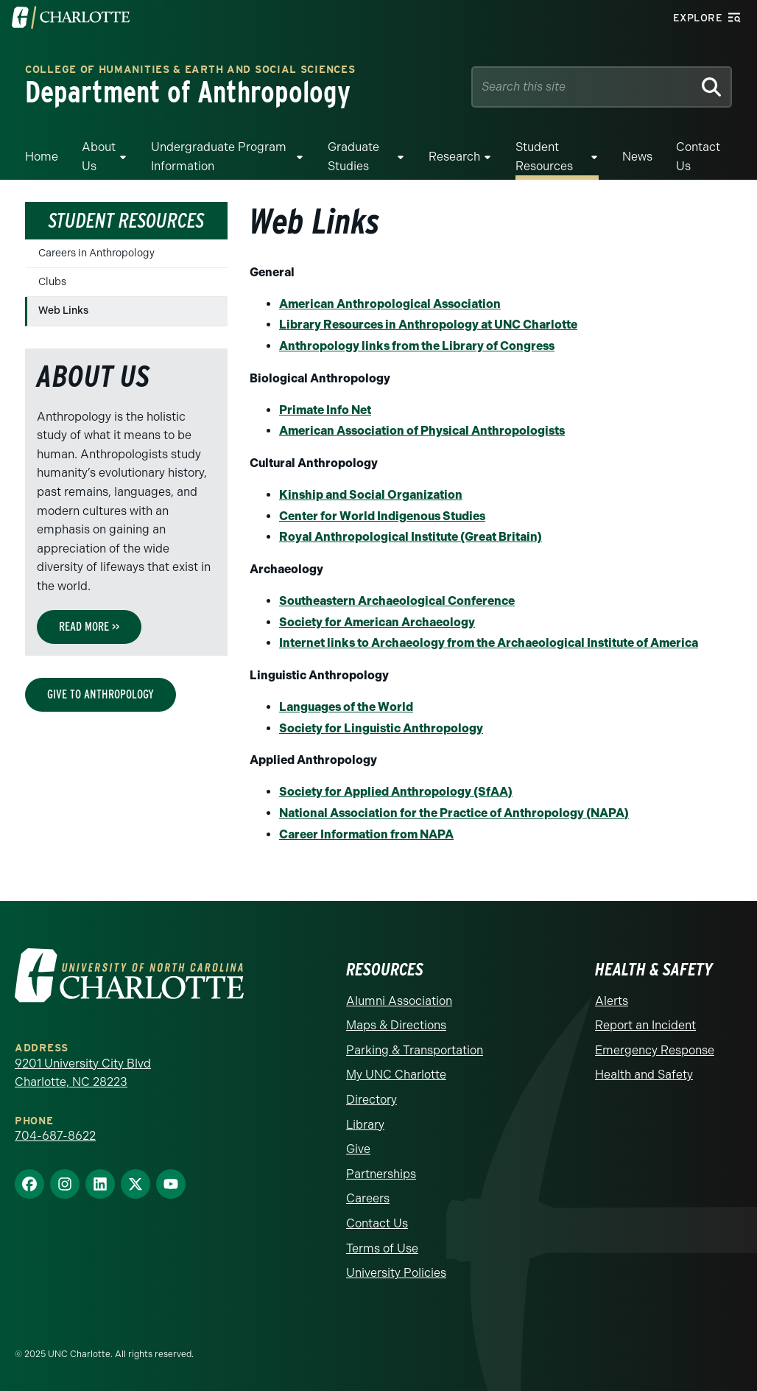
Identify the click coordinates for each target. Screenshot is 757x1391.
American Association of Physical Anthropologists (422, 431)
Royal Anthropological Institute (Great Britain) (410, 537)
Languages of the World (346, 707)
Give (358, 1149)
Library (365, 1125)
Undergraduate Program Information (218, 156)
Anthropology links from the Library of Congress (416, 346)
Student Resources (544, 156)
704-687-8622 (55, 1136)
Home (41, 157)
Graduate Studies (353, 156)
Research (454, 157)
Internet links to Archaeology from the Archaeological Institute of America (488, 643)
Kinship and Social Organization (370, 495)
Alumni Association (399, 1001)
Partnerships (381, 1174)
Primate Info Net (325, 410)
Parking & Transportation (414, 1050)
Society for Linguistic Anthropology (381, 728)
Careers (368, 1198)
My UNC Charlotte (396, 1075)
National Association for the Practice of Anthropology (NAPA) (454, 813)
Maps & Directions (396, 1025)
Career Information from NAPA (366, 834)
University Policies (396, 1273)
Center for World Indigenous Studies (382, 516)
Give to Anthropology (100, 694)
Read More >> (89, 627)
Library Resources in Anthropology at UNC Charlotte (428, 325)
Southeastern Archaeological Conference (397, 601)
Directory (371, 1100)
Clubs (52, 282)
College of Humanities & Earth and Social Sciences (190, 70)
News (637, 157)
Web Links (63, 310)
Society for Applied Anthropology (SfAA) (396, 792)
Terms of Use (382, 1248)
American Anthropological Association (390, 304)
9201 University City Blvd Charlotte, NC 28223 (83, 1073)
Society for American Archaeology (377, 622)
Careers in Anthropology (96, 253)
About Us (99, 156)
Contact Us (698, 156)
